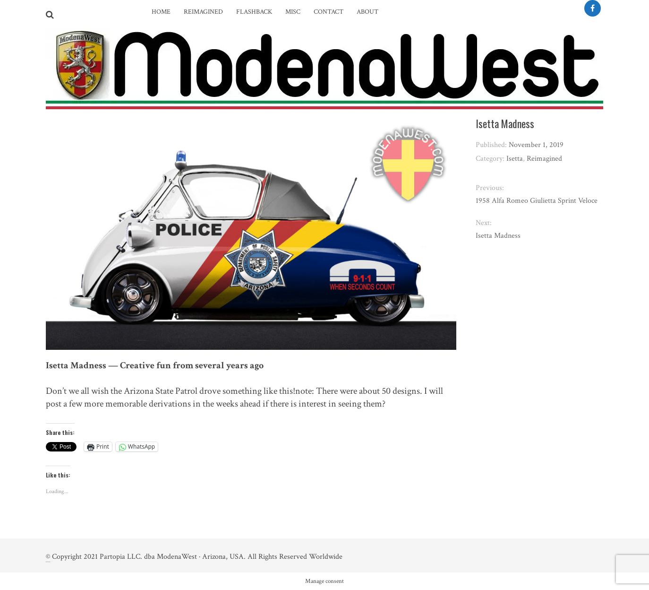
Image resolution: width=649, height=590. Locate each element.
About (367, 12)
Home (161, 12)
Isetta (514, 159)
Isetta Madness (498, 236)
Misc (292, 12)
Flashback (254, 12)
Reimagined (203, 12)
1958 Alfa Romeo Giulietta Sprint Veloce (537, 201)
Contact (328, 12)
